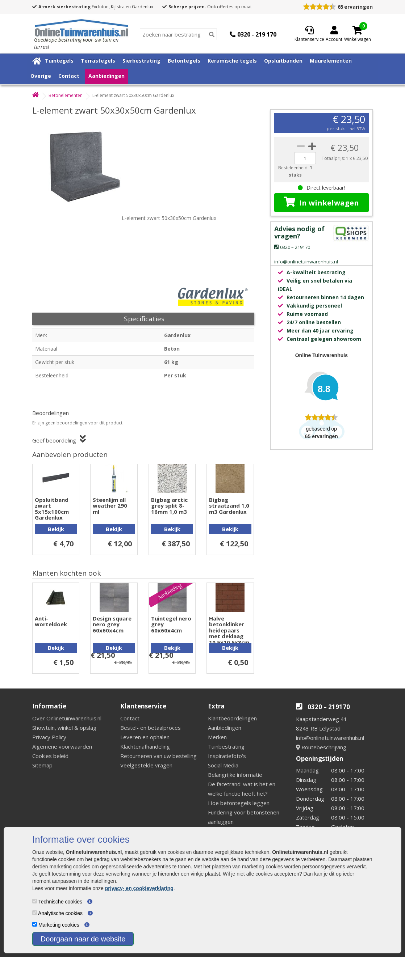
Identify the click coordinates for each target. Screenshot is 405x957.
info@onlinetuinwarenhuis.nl (330, 737)
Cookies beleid (50, 755)
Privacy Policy (49, 737)
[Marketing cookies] (34, 924)
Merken (217, 737)
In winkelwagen (321, 202)
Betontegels (184, 60)
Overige (40, 75)
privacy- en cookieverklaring (139, 888)
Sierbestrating (141, 60)
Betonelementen (66, 95)
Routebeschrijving (321, 747)
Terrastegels (98, 60)
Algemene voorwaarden (62, 746)
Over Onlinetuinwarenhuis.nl (66, 718)
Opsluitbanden (283, 60)
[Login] (334, 34)
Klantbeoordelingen (232, 718)
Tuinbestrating (226, 746)
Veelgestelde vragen (146, 765)
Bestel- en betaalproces (150, 727)
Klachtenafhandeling (145, 746)
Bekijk (56, 529)
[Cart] (357, 30)
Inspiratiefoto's (227, 755)
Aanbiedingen (106, 75)
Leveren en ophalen (145, 737)
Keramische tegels (232, 60)
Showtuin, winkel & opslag (64, 727)
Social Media (223, 765)
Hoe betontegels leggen (239, 802)
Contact (68, 75)
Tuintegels (59, 60)
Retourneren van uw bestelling (158, 755)
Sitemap (42, 765)
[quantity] (305, 158)
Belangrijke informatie (235, 774)
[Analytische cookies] (34, 912)
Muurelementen (331, 60)
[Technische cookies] (34, 901)
